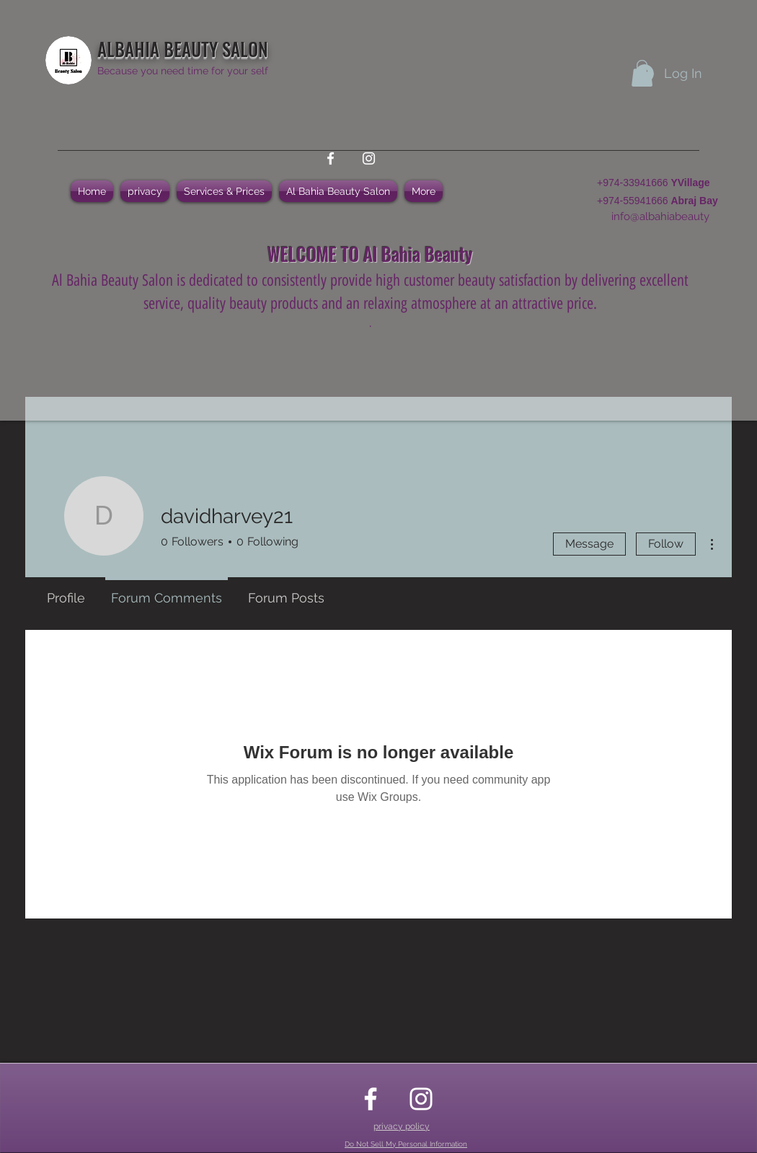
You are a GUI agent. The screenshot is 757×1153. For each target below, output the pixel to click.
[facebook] (330, 158)
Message (589, 544)
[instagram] (368, 158)
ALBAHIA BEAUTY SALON (182, 48)
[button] (642, 73)
